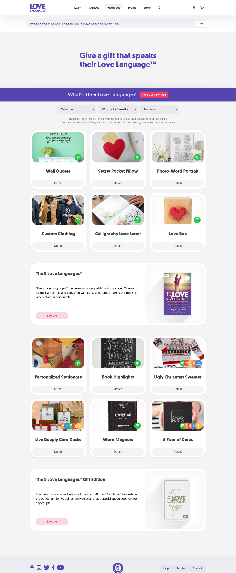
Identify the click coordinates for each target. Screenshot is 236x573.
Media (181, 568)
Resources (113, 8)
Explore (52, 316)
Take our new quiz (154, 95)
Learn (77, 8)
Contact (197, 568)
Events (132, 8)
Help (166, 568)
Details (58, 183)
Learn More (113, 23)
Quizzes (94, 8)
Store (147, 8)
